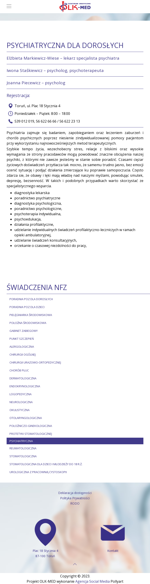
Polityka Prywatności (75, 498)
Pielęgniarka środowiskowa (30, 315)
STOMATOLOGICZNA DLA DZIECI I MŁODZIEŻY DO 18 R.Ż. (45, 464)
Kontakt (113, 551)
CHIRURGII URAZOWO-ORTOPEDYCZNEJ (35, 362)
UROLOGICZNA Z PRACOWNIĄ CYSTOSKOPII (38, 472)
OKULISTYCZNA (19, 410)
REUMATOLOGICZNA (22, 448)
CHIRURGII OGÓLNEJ (22, 354)
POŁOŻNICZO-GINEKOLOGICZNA (30, 426)
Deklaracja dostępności (75, 493)
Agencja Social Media (92, 581)
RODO (75, 503)
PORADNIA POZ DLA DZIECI (26, 307)
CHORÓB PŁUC (19, 370)
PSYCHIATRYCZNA (21, 441)
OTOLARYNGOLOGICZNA (25, 418)
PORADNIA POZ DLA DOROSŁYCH (31, 299)
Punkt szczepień (21, 339)
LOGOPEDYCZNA (20, 394)
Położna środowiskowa (27, 323)
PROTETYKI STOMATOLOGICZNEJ (30, 434)
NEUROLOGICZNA (21, 402)
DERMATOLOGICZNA (22, 378)
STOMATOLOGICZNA (23, 456)
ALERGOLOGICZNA (21, 347)
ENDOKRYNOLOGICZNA (24, 386)
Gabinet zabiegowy (23, 331)
